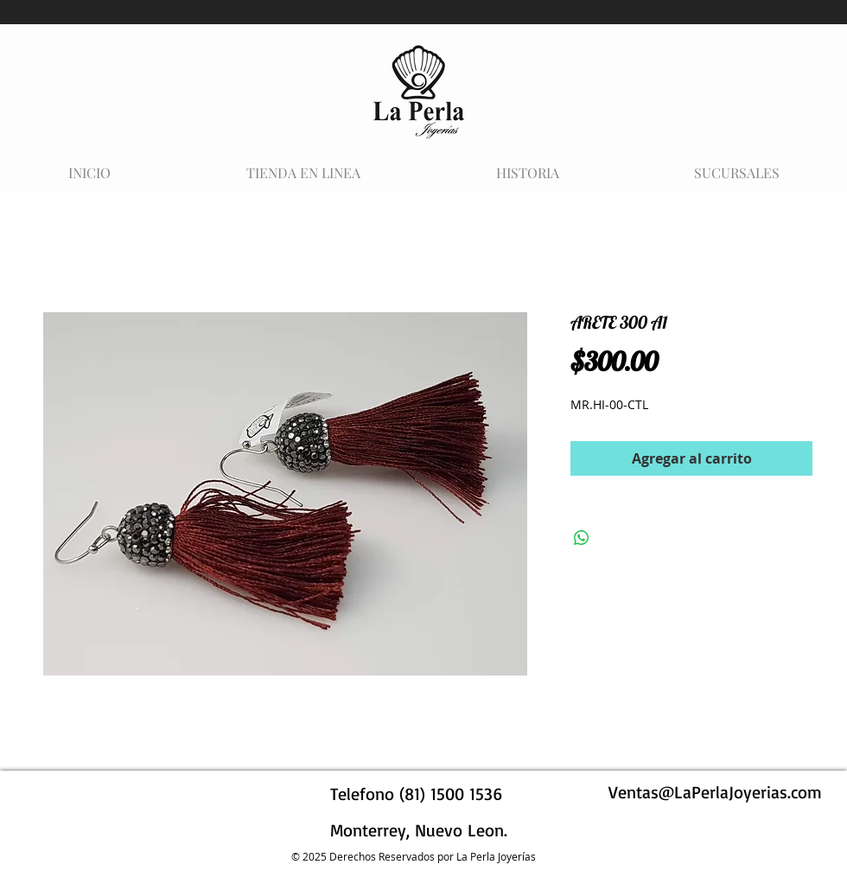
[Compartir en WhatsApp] (581, 538)
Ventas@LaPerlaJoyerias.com (715, 792)
